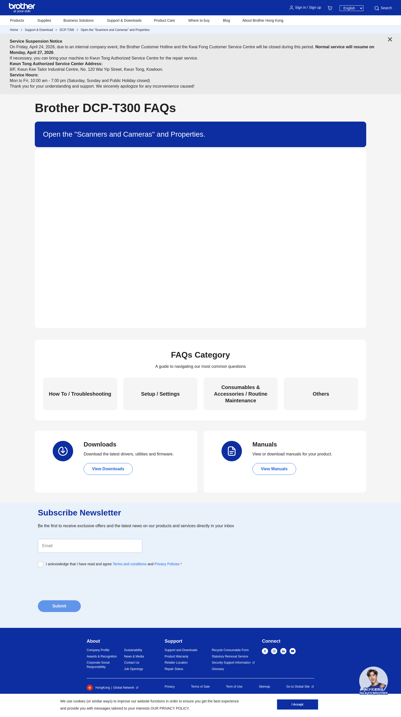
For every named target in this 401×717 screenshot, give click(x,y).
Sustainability (133, 650)
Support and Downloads (181, 650)
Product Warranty (176, 656)
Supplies (44, 20)
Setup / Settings (160, 394)
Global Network (123, 687)
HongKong (98, 688)
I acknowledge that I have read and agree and (114, 564)
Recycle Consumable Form (230, 650)
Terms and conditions (130, 564)
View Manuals (274, 469)
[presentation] (77, 582)
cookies (79, 701)
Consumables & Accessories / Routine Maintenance (241, 393)
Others (321, 394)
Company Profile (98, 650)
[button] (373, 681)
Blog (226, 20)
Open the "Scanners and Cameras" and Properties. (115, 30)
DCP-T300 (67, 30)
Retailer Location (176, 662)
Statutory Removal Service (230, 656)
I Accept (297, 704)
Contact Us (131, 662)
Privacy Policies (167, 564)
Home (14, 30)
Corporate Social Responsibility (98, 665)
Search (383, 8)
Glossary (218, 669)
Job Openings (133, 669)
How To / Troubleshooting (80, 394)
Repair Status (174, 669)
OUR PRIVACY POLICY (170, 708)
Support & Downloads (124, 20)
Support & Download (39, 30)
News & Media (134, 656)
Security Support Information (231, 662)
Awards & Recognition (102, 656)
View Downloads (108, 469)
